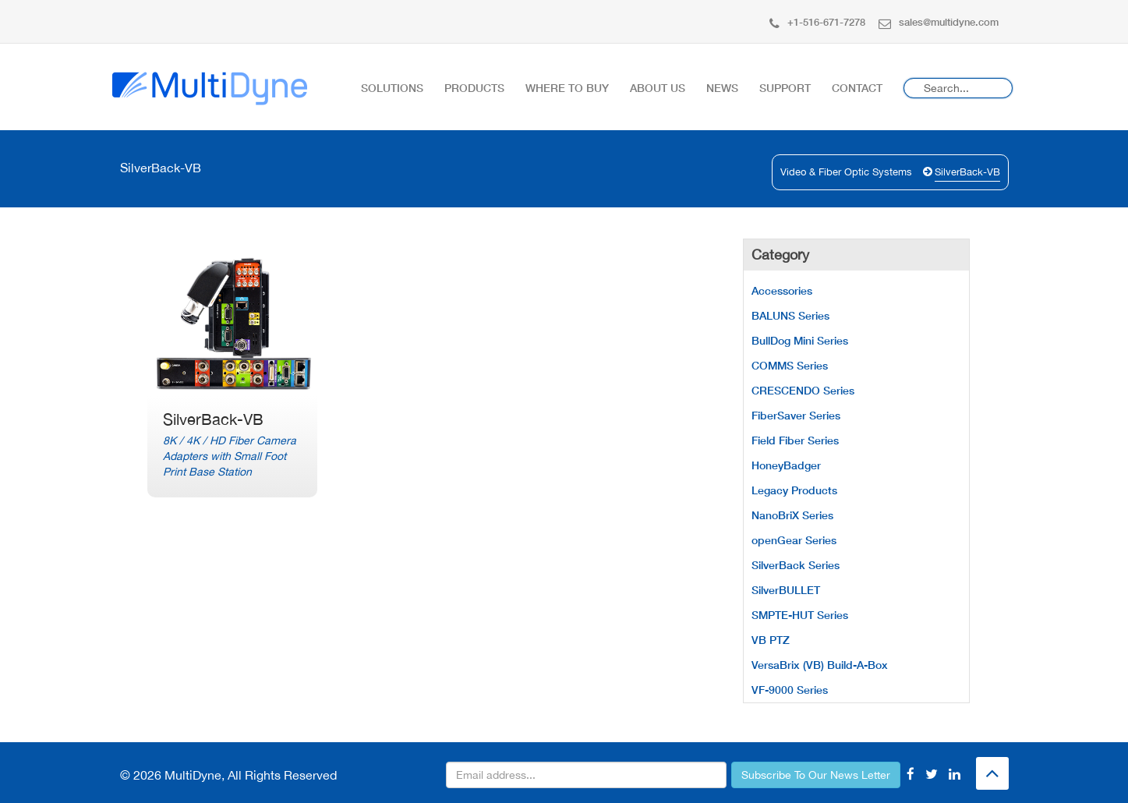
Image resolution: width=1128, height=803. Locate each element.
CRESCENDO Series (802, 390)
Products (474, 87)
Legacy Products (794, 490)
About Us (657, 87)
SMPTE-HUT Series (799, 614)
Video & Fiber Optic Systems (846, 172)
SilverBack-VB (967, 172)
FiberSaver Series (795, 415)
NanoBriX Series (792, 515)
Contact (857, 87)
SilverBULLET (785, 589)
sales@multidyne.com (939, 22)
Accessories (781, 290)
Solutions (392, 87)
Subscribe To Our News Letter (815, 775)
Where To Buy (567, 87)
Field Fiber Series (795, 440)
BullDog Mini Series (799, 340)
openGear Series (793, 540)
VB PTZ (770, 639)
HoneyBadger (786, 465)
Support (785, 87)
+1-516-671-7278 (817, 22)
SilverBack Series (795, 564)
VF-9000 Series (789, 689)
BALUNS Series (790, 315)
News (722, 87)
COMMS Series (789, 365)
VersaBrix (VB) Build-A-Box (819, 664)
